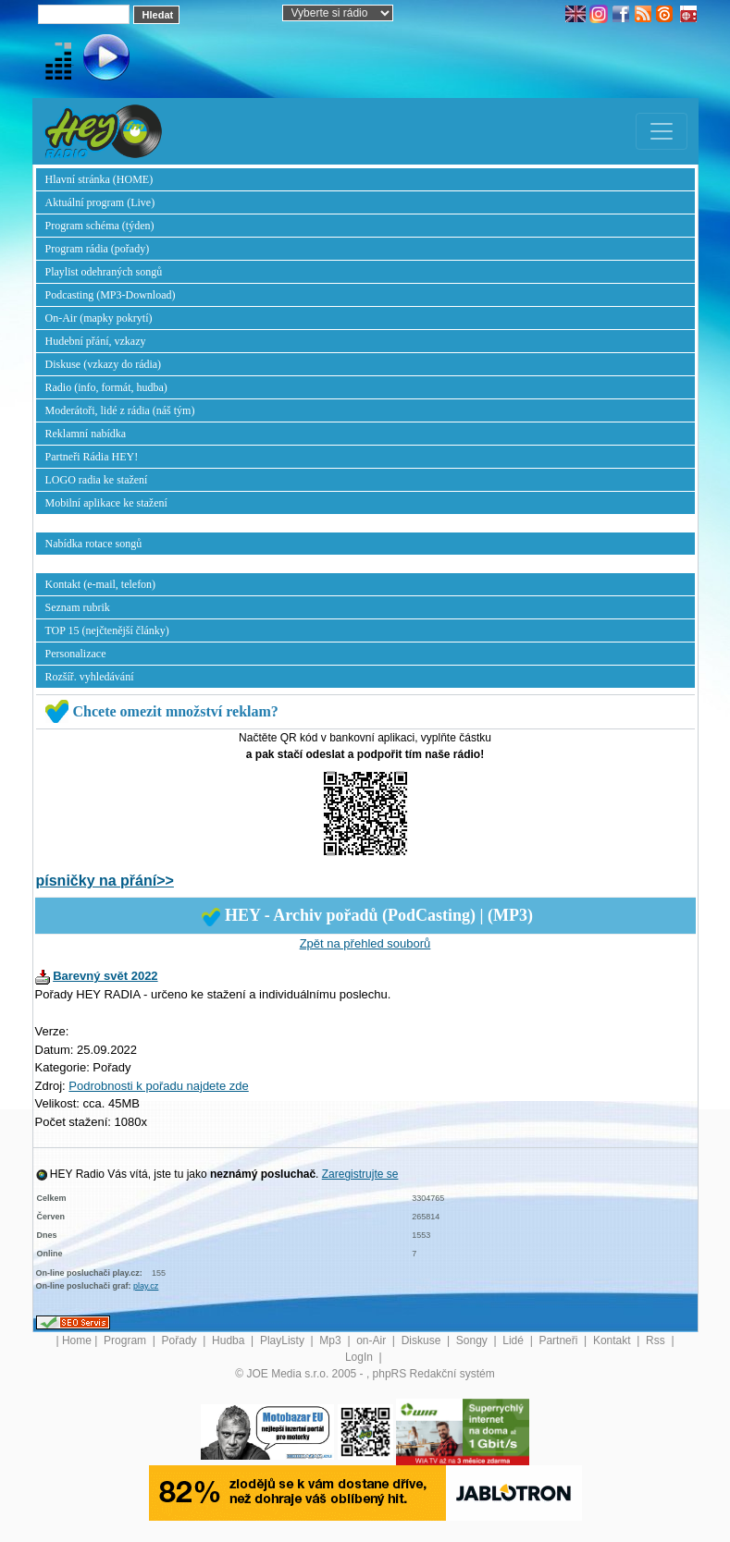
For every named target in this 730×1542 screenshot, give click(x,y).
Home (77, 1340)
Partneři (559, 1340)
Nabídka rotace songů (93, 543)
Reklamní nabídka (86, 433)
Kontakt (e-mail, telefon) (100, 584)
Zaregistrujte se (360, 1174)
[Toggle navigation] (661, 131)
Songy (473, 1340)
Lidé (514, 1340)
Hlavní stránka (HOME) (99, 179)
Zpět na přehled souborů (365, 943)
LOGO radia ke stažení (96, 479)
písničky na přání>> (105, 880)
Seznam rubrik (77, 607)
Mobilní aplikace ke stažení (106, 502)
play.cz (145, 1286)
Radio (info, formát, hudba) (106, 387)
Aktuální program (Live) (100, 202)
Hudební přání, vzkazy (95, 341)
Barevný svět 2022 (105, 976)
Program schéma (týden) (100, 225)
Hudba (230, 1340)
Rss (657, 1340)
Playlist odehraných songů (104, 271)
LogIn (360, 1357)
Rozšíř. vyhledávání (89, 676)
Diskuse (423, 1340)
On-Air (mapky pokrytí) (99, 318)
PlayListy (283, 1340)
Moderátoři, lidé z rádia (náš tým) (120, 410)
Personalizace (75, 653)
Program (126, 1340)
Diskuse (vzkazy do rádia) (103, 364)
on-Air (372, 1340)
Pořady (181, 1340)
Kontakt (613, 1340)
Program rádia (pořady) (97, 248)
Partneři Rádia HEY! (92, 456)
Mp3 (331, 1340)
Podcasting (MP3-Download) (110, 294)
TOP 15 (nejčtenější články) (107, 630)
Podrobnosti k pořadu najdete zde (158, 1086)
